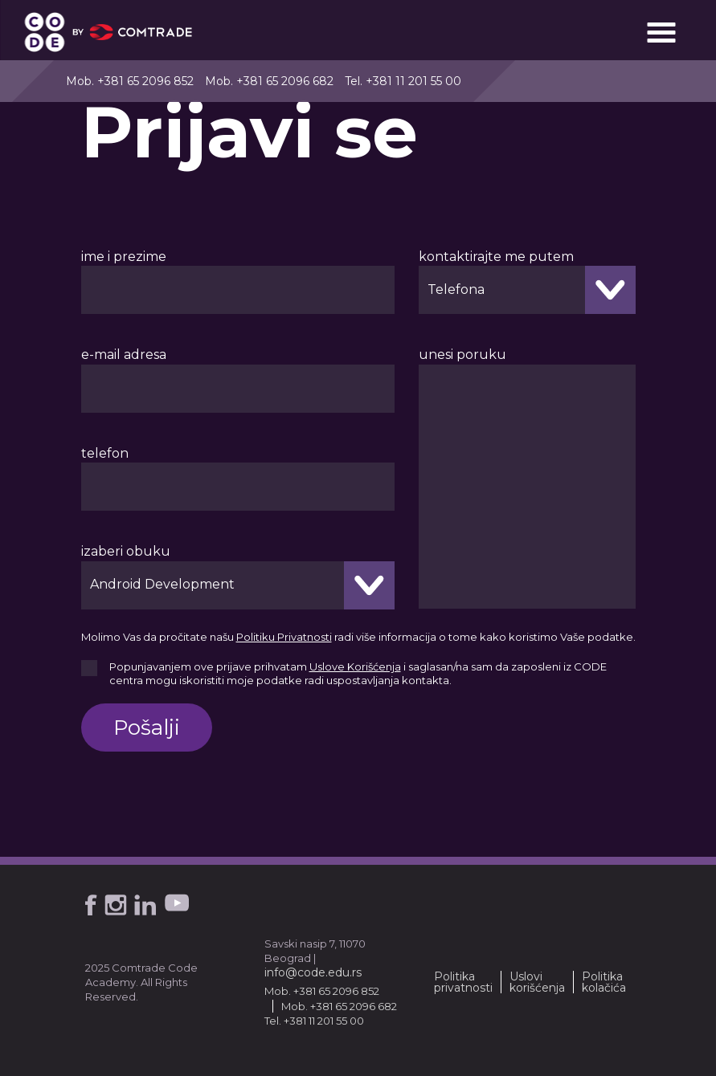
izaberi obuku (125, 551)
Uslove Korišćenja (355, 666)
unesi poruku (462, 354)
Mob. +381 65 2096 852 (130, 81)
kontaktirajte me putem (496, 256)
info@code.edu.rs (313, 972)
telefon (105, 453)
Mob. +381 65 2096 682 (269, 81)
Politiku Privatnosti (284, 636)
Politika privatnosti (463, 982)
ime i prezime (123, 256)
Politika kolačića (604, 982)
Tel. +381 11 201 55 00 (403, 81)
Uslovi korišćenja (537, 982)
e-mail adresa (123, 354)
